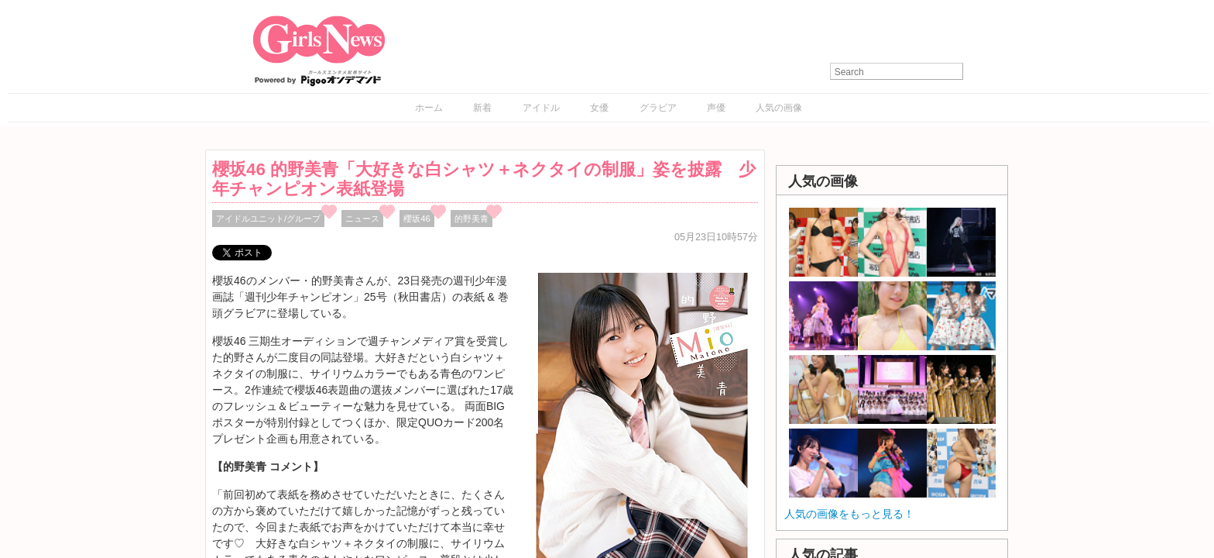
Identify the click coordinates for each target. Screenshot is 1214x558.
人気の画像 (779, 107)
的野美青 (471, 218)
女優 (599, 107)
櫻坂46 (416, 218)
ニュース (362, 218)
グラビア (658, 107)
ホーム (429, 107)
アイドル (541, 107)
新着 (482, 107)
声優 (716, 107)
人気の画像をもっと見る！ (849, 514)
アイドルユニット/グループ (268, 218)
